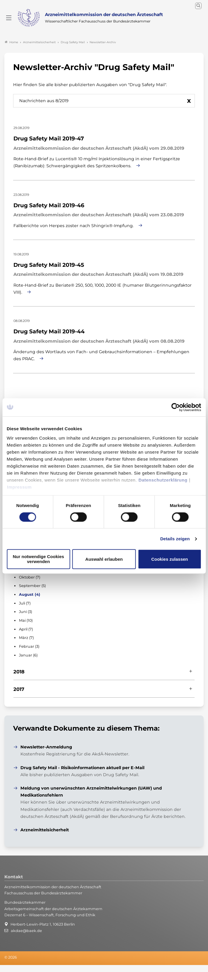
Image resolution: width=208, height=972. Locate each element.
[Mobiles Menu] (8, 17)
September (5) (32, 585)
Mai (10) (26, 620)
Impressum (19, 487)
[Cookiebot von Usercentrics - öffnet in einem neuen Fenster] (175, 407)
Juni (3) (25, 611)
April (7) (26, 629)
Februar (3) (29, 646)
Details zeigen (175, 538)
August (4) (29, 594)
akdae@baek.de (26, 931)
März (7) (26, 637)
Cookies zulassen (169, 559)
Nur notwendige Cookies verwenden (38, 559)
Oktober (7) (29, 577)
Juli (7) (25, 603)
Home (11, 42)
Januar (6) (28, 655)
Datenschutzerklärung (163, 480)
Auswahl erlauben (104, 559)
